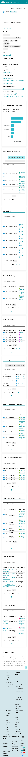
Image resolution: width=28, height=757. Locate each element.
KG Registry (6, 751)
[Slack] (24, 747)
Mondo (8, 713)
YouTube (15, 748)
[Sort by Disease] (24, 616)
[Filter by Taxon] (15, 161)
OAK (16, 724)
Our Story (8, 675)
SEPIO (7, 732)
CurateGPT (18, 731)
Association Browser (18, 707)
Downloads (18, 677)
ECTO (7, 734)
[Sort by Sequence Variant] (15, 567)
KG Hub (5, 749)
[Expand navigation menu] (26, 2)
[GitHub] (24, 750)
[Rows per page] (14, 196)
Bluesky (15, 751)
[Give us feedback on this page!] (26, 667)
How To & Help (19, 688)
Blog (14, 744)
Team (7, 677)
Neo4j (17, 682)
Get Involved (15, 739)
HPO (7, 720)
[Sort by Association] (17, 170)
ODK (16, 727)
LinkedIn (15, 746)
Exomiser (17, 715)
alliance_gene (7, 72)
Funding (8, 687)
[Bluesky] (22, 755)
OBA (7, 725)
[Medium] (22, 750)
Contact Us (9, 682)
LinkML (16, 720)
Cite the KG (18, 697)
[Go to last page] (18, 199)
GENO (7, 729)
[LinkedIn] (21, 752)
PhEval (16, 717)
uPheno (8, 718)
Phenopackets (19, 734)
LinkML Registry (5, 754)
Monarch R (18, 684)
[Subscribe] (21, 747)
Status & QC (18, 686)
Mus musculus (7, 28)
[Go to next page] (16, 199)
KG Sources (18, 702)
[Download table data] (11, 202)
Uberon (8, 715)
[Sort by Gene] (7, 170)
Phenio (8, 722)
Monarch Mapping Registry (5, 745)
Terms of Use (18, 695)
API (16, 679)
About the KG (18, 699)
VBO (7, 727)
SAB (7, 680)
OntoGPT (17, 729)
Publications (9, 684)
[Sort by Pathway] (24, 286)
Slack (14, 741)
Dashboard (18, 704)
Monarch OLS (7, 741)
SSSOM (17, 722)
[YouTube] (24, 752)
